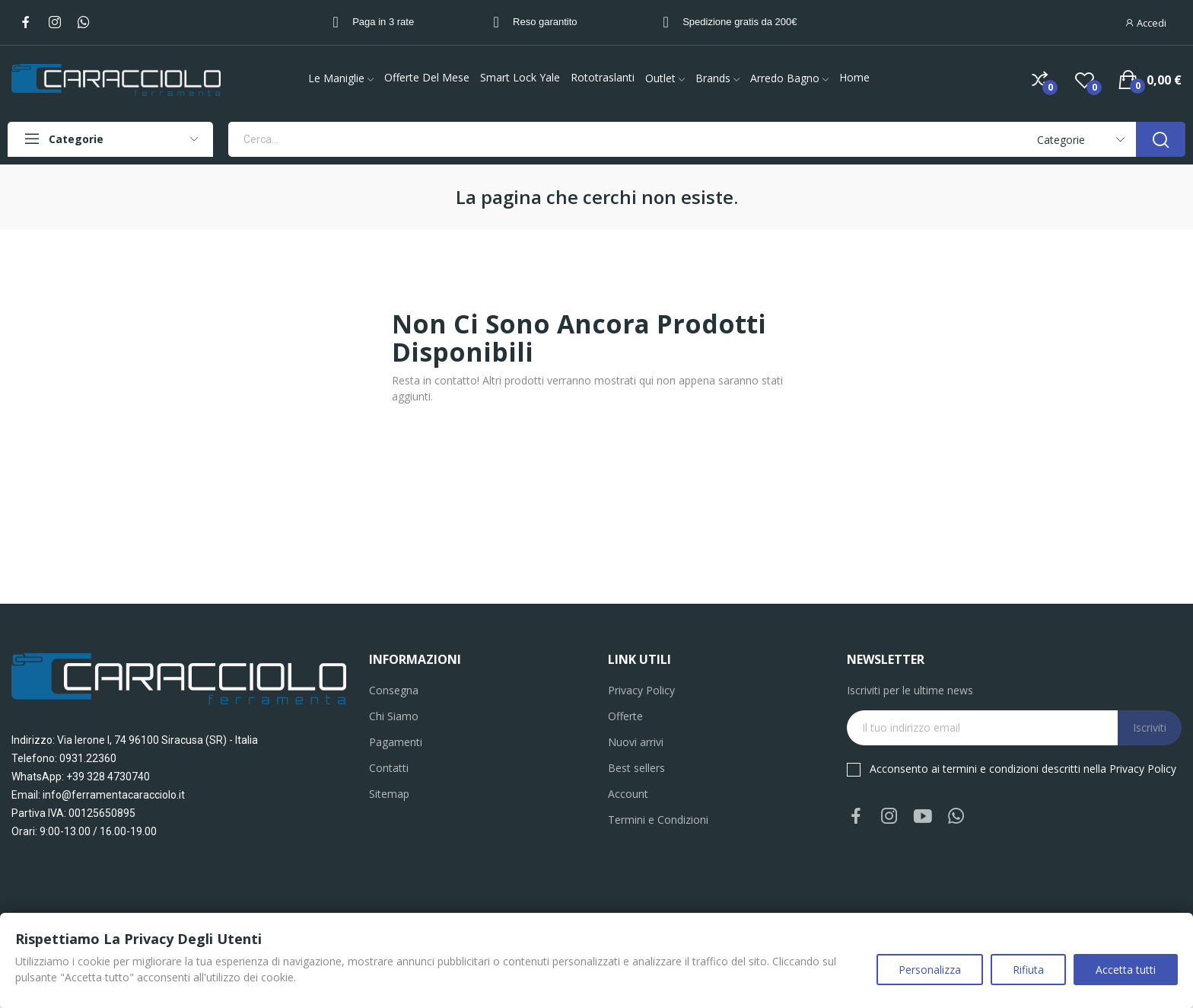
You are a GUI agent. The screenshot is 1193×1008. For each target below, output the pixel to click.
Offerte (625, 716)
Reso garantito (545, 21)
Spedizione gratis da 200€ (739, 21)
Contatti (389, 768)
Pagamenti (395, 742)
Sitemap (389, 793)
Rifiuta (1028, 969)
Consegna (393, 690)
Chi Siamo (393, 716)
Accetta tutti (1126, 969)
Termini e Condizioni (658, 819)
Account (628, 793)
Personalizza (930, 969)
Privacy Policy (641, 690)
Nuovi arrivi (635, 742)
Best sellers (636, 768)
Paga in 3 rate (383, 21)
